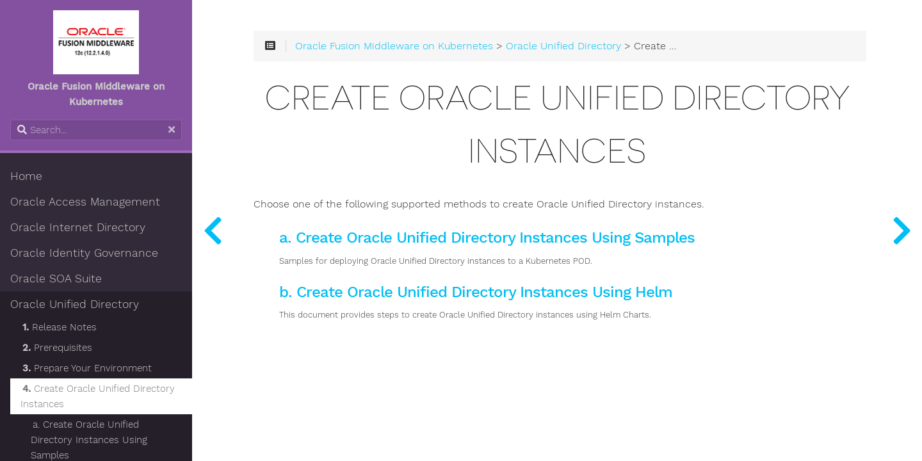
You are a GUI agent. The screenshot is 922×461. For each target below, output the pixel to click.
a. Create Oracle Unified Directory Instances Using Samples (487, 238)
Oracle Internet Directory (77, 227)
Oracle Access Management (85, 201)
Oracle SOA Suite (56, 278)
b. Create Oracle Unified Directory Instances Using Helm (475, 292)
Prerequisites (57, 347)
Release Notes (59, 327)
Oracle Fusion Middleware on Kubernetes (394, 46)
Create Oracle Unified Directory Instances (97, 396)
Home (26, 176)
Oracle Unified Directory (74, 304)
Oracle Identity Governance (84, 253)
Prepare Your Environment (87, 368)
